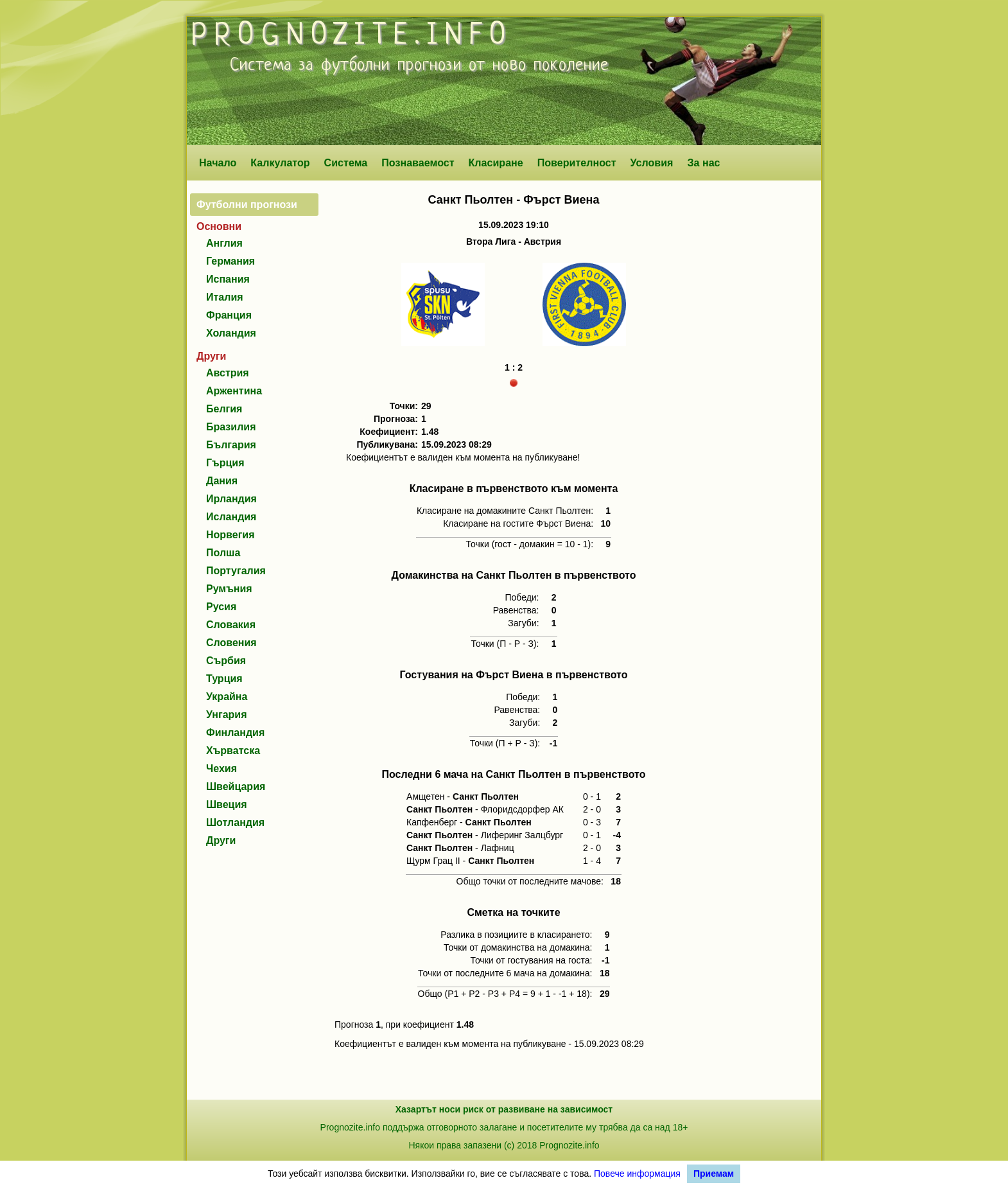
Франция (229, 315)
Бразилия (231, 426)
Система (346, 162)
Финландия (235, 732)
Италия (224, 297)
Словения (231, 642)
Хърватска (233, 750)
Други (221, 840)
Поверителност (576, 162)
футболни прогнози (391, 65)
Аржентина (234, 390)
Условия (651, 162)
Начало (217, 162)
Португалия (236, 570)
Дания (222, 480)
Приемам (713, 1173)
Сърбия (226, 660)
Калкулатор (280, 162)
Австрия (227, 372)
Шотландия (235, 822)
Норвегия (230, 534)
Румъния (229, 588)
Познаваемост (417, 162)
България (231, 444)
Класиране (495, 162)
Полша (223, 552)
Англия (224, 243)
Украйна (226, 696)
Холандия (231, 333)
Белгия (224, 408)
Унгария (226, 714)
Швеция (226, 804)
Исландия (231, 516)
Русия (221, 606)
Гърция (225, 462)
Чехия (221, 768)
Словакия (231, 624)
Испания (228, 279)
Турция (224, 678)
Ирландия (231, 498)
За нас (703, 162)
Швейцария (235, 786)
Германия (230, 261)
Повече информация (637, 1173)
